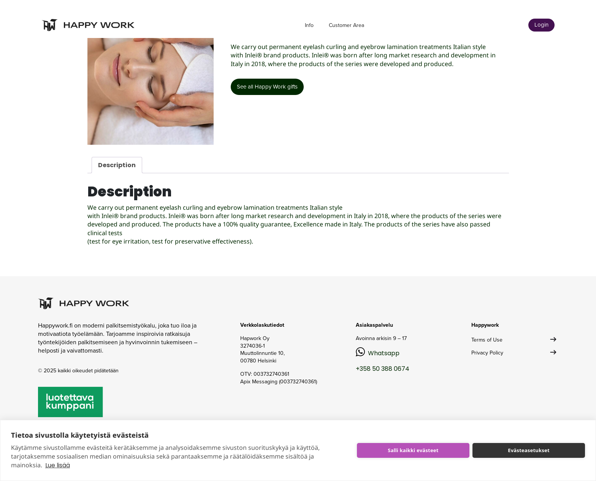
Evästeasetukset (529, 450)
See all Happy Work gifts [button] (267, 86)
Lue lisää (57, 465)
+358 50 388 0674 (382, 368)
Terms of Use (486, 340)
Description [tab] (117, 165)
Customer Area (346, 25)
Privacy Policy (487, 353)
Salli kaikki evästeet (413, 450)
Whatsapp (383, 353)
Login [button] (541, 25)
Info (309, 25)
